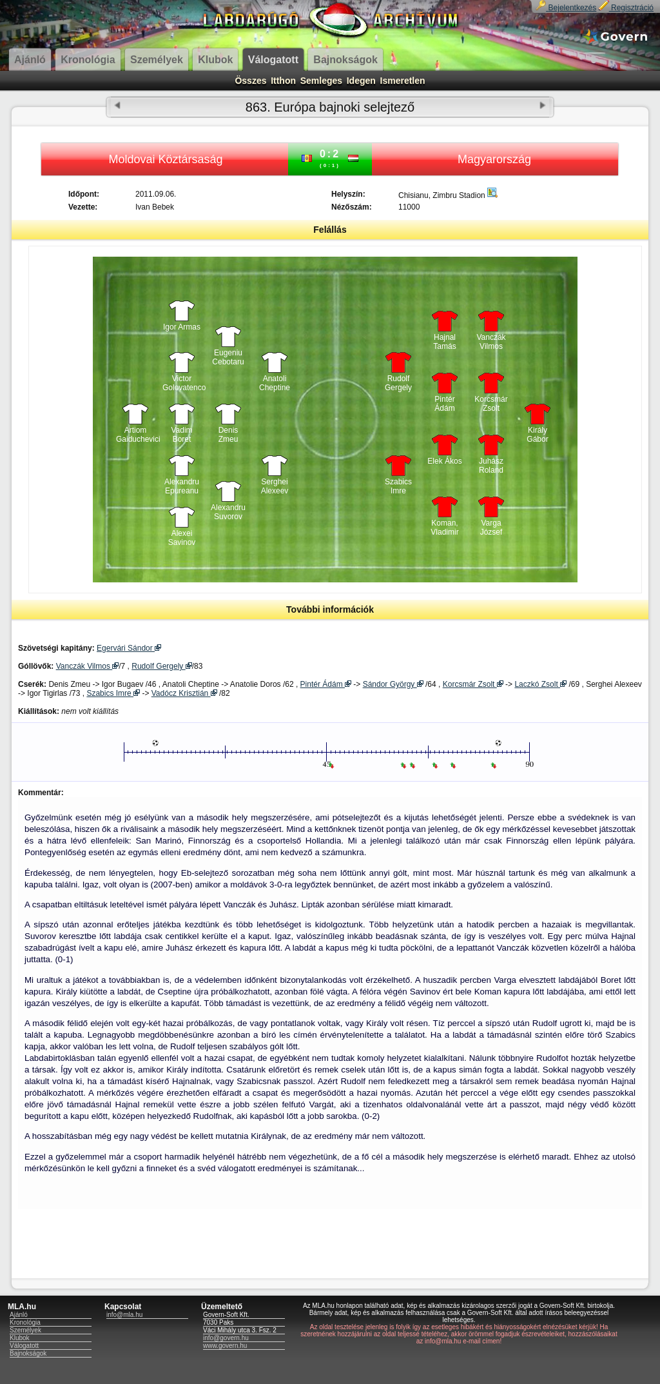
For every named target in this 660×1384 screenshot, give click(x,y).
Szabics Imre (398, 486)
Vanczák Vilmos (490, 342)
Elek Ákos (444, 461)
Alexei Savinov (182, 538)
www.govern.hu (225, 1345)
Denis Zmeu (228, 435)
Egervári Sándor (129, 648)
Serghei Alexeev (275, 486)
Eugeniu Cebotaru (228, 357)
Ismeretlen (402, 80)
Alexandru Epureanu (181, 486)
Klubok (20, 1337)
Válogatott (24, 1345)
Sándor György (393, 684)
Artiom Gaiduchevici (135, 435)
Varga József (491, 528)
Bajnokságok (28, 1353)
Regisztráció (626, 7)
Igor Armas (181, 326)
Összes (250, 80)
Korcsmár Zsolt (490, 404)
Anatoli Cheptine (274, 383)
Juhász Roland (491, 466)
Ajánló (19, 1314)
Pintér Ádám (444, 404)
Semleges (321, 80)
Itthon (283, 80)
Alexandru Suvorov (228, 512)
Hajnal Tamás (444, 342)
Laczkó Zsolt (540, 684)
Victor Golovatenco (181, 383)
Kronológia (25, 1322)
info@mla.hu (124, 1314)
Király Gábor (537, 435)
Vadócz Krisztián (184, 693)
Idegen (361, 80)
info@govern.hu (226, 1337)
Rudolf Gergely (398, 383)
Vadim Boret (181, 435)
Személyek (25, 1330)
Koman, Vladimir (444, 528)
